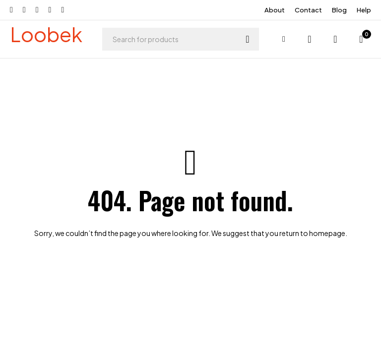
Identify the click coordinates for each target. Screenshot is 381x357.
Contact (308, 10)
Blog (339, 10)
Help (364, 10)
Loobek (46, 34)
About (274, 10)
